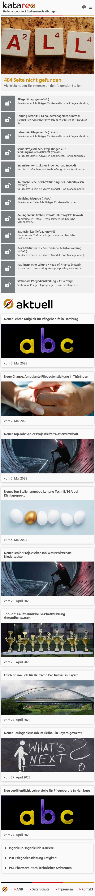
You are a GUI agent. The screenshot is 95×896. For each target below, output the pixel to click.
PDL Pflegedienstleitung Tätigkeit (30, 858)
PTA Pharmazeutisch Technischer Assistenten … (40, 868)
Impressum (64, 889)
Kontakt (86, 889)
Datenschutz (39, 889)
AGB (18, 889)
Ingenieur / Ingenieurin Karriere (29, 848)
